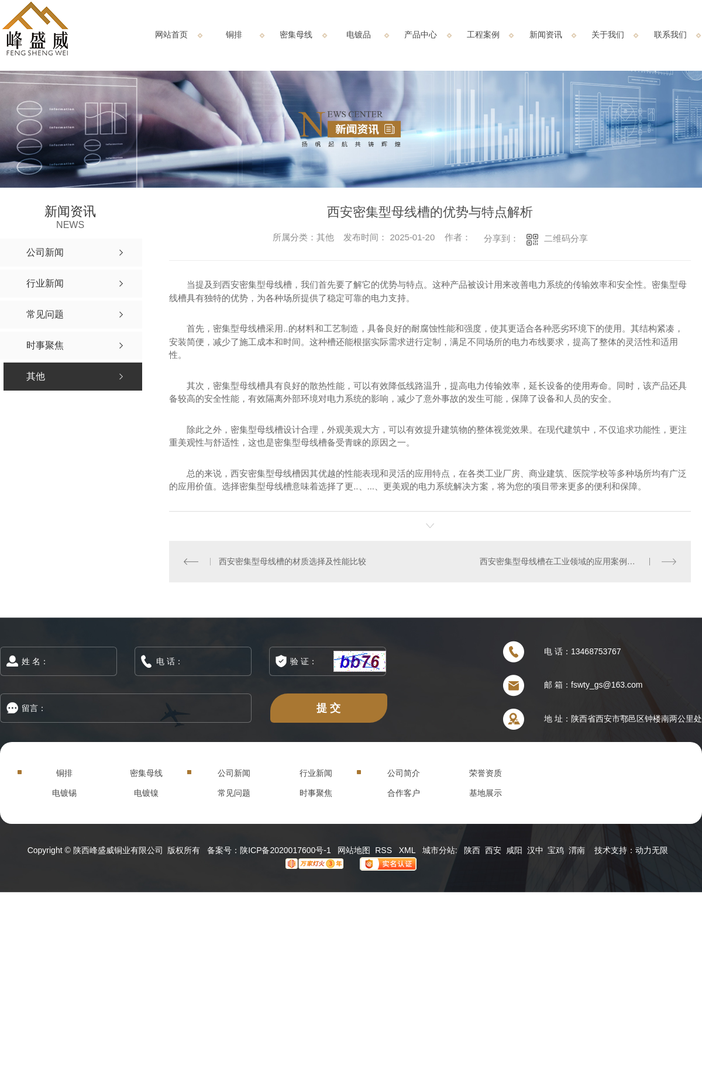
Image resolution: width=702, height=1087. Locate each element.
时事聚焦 (316, 793)
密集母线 (296, 34)
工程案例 (483, 34)
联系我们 (670, 34)
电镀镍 (146, 793)
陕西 (472, 850)
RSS (384, 850)
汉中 (535, 850)
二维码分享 (566, 238)
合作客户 (403, 793)
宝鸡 (556, 850)
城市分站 (438, 850)
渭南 (577, 850)
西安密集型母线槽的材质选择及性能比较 (292, 561)
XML (408, 850)
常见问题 (234, 793)
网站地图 (354, 850)
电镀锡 (64, 793)
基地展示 (485, 793)
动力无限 (651, 850)
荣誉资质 (485, 773)
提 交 (328, 708)
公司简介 (403, 773)
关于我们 (607, 34)
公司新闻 (234, 773)
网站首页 (171, 34)
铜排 (234, 34)
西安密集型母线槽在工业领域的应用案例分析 (562, 561)
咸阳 (514, 850)
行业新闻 (316, 773)
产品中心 (420, 34)
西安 (493, 850)
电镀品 (358, 34)
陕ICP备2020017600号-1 (285, 850)
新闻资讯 (545, 34)
